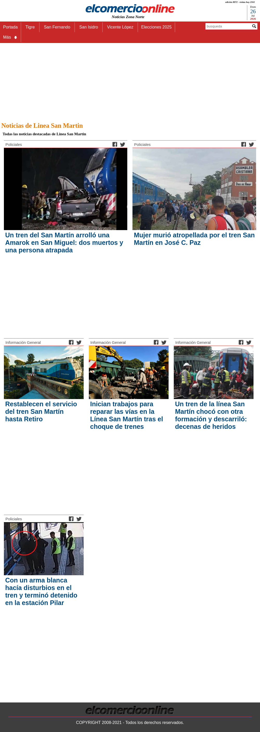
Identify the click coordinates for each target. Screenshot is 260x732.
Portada (10, 27)
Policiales (13, 144)
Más (10, 37)
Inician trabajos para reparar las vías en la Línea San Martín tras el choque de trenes (126, 415)
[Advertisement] (130, 81)
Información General (23, 342)
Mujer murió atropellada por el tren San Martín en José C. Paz (194, 238)
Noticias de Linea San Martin (42, 125)
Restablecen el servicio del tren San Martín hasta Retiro (41, 411)
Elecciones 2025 (156, 27)
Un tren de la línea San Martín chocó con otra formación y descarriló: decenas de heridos (211, 415)
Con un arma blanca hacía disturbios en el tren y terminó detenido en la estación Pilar (41, 591)
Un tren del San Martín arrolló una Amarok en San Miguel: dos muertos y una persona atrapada (64, 242)
